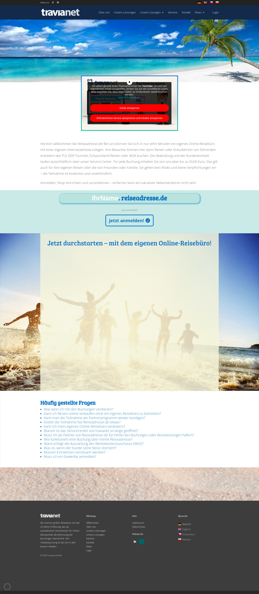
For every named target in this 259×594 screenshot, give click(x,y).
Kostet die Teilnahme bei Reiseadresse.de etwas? (82, 422)
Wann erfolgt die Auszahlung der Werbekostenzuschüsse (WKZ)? (94, 443)
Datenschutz (138, 526)
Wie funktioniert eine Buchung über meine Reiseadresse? (88, 439)
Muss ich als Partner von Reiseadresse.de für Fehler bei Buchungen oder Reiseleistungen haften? (119, 435)
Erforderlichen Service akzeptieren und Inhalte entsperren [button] (129, 118)
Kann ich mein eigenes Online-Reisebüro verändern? (84, 426)
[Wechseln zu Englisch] (205, 3)
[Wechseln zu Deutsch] (187, 523)
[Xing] (53, 2)
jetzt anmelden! (126, 220)
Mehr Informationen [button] (129, 97)
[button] (7, 586)
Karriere (173, 12)
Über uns (104, 12)
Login (89, 550)
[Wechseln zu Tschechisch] (211, 3)
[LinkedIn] (58, 2)
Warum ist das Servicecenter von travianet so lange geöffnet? (91, 430)
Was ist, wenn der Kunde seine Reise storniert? (80, 448)
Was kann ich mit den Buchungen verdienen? (78, 409)
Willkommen (92, 522)
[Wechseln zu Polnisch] (217, 3)
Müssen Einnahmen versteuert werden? (75, 452)
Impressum (138, 522)
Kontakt (186, 12)
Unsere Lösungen (150, 12)
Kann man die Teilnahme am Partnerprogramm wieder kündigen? (94, 417)
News (198, 12)
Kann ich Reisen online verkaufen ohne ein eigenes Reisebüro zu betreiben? (102, 413)
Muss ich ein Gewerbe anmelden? (70, 456)
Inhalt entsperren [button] (129, 108)
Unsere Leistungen (125, 12)
